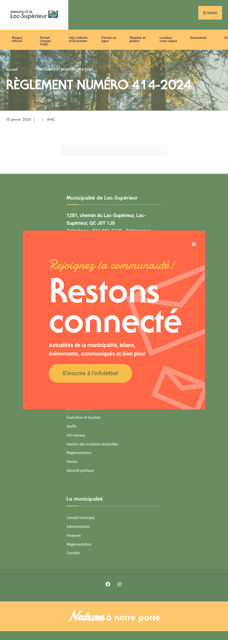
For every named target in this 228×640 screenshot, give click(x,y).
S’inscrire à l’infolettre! (90, 373)
